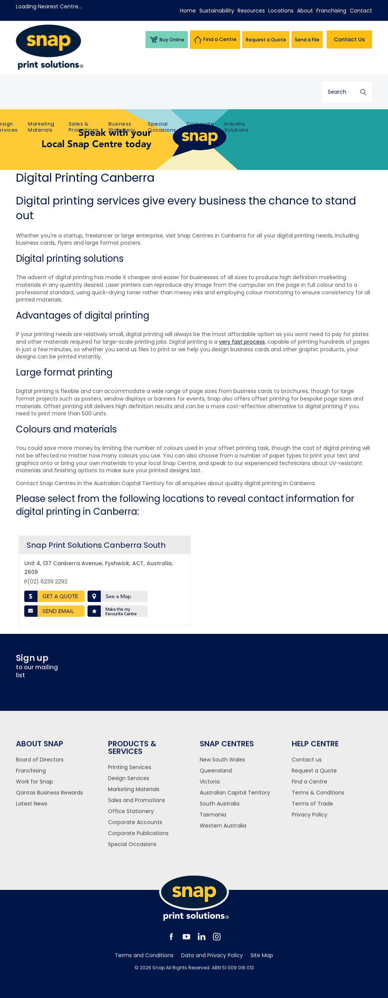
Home (188, 10)
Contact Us (349, 39)
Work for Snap (34, 787)
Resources (251, 10)
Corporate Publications (138, 838)
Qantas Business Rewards (49, 798)
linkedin (201, 942)
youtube (186, 942)
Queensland (216, 776)
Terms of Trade (312, 809)
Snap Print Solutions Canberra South (96, 545)
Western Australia (223, 831)
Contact (361, 10)
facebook (171, 942)
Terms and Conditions (144, 960)
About (305, 10)
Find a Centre (309, 787)
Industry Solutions (290, 93)
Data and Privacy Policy (212, 960)
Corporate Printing (254, 93)
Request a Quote (314, 776)
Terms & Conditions (318, 798)
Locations (281, 10)
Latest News (31, 809)
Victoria (210, 787)
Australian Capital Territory (235, 798)
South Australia (219, 809)
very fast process (242, 342)
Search (363, 92)
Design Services (63, 93)
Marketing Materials (97, 93)
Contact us (307, 765)
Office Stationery (131, 816)
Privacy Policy (309, 820)
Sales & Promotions (139, 93)
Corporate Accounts (135, 827)
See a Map (118, 596)
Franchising (331, 10)
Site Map (261, 960)
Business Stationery (176, 93)
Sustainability (216, 10)
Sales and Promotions (136, 805)
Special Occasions (217, 93)
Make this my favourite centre (118, 611)
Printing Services (29, 93)
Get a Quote (54, 596)
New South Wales (222, 765)
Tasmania (213, 820)
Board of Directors (40, 765)
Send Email (54, 611)
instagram (217, 942)
